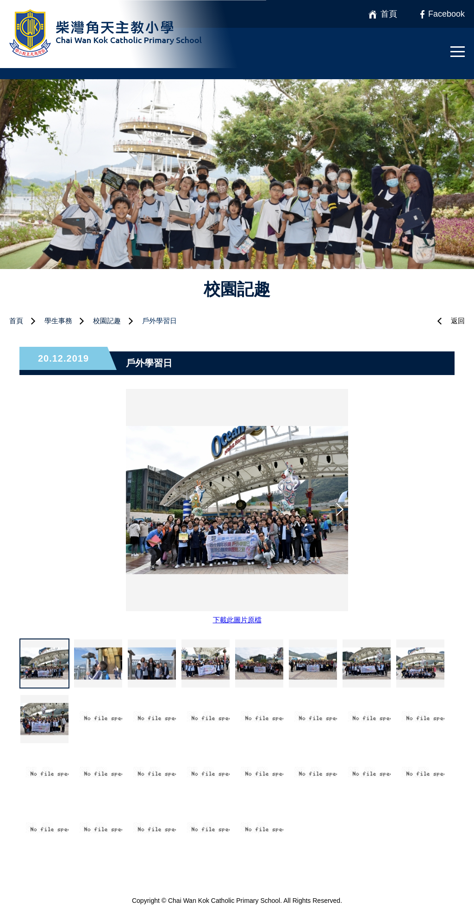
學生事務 (58, 321)
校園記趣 (107, 321)
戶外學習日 (159, 321)
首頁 (16, 321)
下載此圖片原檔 (237, 620)
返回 (458, 321)
